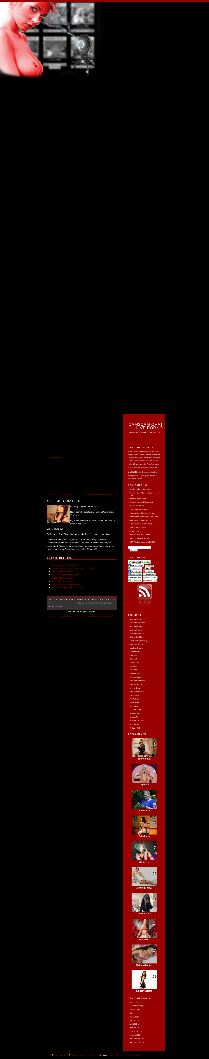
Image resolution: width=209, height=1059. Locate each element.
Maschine (150, 451)
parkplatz (146, 468)
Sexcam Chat (135, 713)
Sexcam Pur (134, 717)
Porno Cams (134, 695)
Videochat (134, 455)
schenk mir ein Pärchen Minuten (141, 524)
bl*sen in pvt (134, 531)
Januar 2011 (134, 1035)
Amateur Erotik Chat (137, 623)
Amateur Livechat (136, 626)
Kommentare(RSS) (78, 1055)
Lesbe (130, 464)
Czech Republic (144, 476)
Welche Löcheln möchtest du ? (65, 565)
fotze (158, 455)
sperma (152, 460)
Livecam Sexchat (136, 684)
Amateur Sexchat (136, 630)
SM (157, 460)
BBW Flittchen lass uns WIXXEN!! (142, 542)
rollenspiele (142, 451)
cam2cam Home (54, 458)
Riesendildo (134, 706)
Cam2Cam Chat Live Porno (145, 426)
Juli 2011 (133, 1013)
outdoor (131, 460)
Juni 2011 (133, 1017)
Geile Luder (134, 659)
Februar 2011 (135, 1031)
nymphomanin (143, 460)
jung (129, 455)
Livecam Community (137, 681)
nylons (148, 455)
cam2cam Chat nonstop (138, 641)
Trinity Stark (144, 758)
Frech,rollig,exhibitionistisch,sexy (66, 584)
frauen (135, 451)
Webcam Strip (135, 724)
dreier (144, 464)
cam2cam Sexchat (136, 644)
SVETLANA (144, 810)
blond (152, 468)
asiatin (153, 455)
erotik (130, 451)
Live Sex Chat (135, 673)
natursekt (140, 478)
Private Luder (134, 699)
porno (130, 476)
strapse (156, 464)
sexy (135, 464)
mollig (151, 457)
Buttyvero (144, 939)
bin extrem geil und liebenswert (61, 494)
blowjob (139, 472)
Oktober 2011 (135, 1002)
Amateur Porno (132, 1055)
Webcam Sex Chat (137, 721)
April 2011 (133, 1024)
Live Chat (133, 666)
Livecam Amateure (136, 677)
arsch (139, 464)
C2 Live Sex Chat (136, 637)
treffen (132, 471)
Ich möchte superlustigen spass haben (69, 587)
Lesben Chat (134, 663)
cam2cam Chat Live (116, 1055)
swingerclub (132, 478)
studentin (149, 472)
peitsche (135, 476)
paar (140, 455)
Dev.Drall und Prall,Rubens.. (140, 535)
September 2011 (136, 1006)
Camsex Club (135, 652)
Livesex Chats (135, 688)
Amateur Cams (135, 619)
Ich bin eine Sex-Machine (63, 581)
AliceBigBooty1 (144, 887)
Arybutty (144, 784)
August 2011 (134, 1009)
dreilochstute (138, 468)
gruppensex (144, 457)
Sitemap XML (94, 1055)
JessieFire (144, 862)
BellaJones (144, 836)
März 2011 (133, 1028)
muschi (153, 476)
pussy (130, 457)
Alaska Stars (144, 913)
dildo (143, 455)
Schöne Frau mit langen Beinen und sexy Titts (96, 494)
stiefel (155, 472)
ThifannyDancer (144, 965)
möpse (130, 468)
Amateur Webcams (137, 633)
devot (136, 460)
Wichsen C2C (135, 728)
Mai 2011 (133, 1020)
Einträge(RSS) (59, 1055)
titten (156, 451)
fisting (144, 472)
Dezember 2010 (136, 1039)
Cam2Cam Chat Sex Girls (63, 603)
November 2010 (136, 1042)
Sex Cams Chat (135, 710)
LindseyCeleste (144, 991)
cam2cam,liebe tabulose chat (140, 520)
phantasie (156, 457)
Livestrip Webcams (137, 691)
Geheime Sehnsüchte (65, 501)
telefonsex (136, 457)
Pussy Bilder (134, 702)
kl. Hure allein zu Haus (62, 578)
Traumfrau (150, 464)
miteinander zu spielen (138, 527)
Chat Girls (133, 655)
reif (156, 467)
